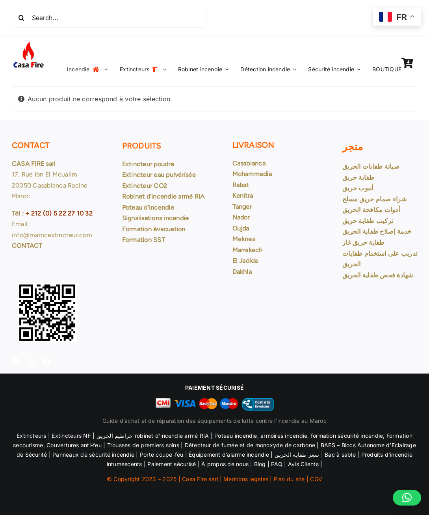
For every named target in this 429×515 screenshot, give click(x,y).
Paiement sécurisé (171, 464)
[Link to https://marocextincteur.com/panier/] (407, 63)
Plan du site (289, 479)
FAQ (276, 464)
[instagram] (31, 362)
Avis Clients (302, 464)
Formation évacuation (154, 229)
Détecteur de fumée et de (219, 445)
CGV (316, 479)
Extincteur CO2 (144, 186)
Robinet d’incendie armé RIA (163, 196)
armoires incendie (283, 435)
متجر (352, 146)
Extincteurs (31, 435)
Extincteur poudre (148, 164)
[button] (407, 498)
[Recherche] (22, 18)
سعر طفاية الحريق (296, 454)
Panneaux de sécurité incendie (93, 454)
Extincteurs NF (71, 435)
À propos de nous (225, 464)
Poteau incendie (235, 435)
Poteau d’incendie (148, 207)
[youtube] (47, 362)
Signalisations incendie (155, 218)
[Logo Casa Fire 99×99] (28, 43)
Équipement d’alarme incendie (229, 454)
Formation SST (143, 240)
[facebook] (15, 362)
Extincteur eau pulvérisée (159, 174)
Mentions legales (245, 479)
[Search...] (109, 18)
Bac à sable (340, 454)
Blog (260, 464)
